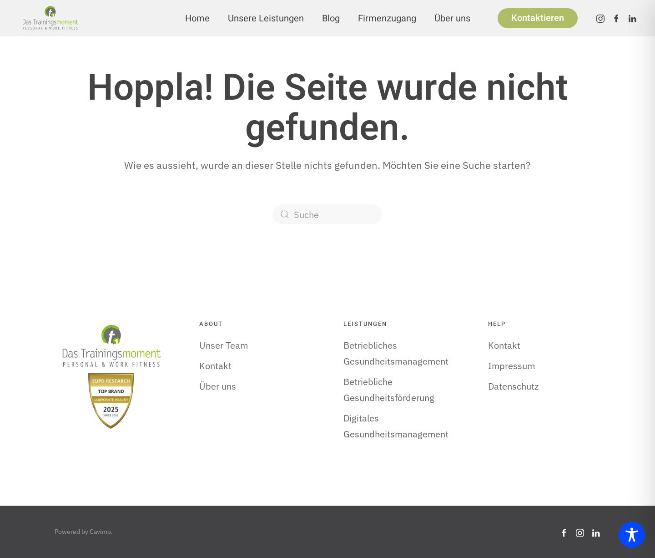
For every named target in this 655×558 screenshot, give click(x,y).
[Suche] (327, 214)
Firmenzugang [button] (387, 18)
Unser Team (223, 345)
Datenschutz (513, 386)
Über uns (452, 18)
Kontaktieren (537, 18)
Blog (331, 18)
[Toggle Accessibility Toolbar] (632, 535)
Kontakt (215, 366)
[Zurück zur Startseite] (50, 18)
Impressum (511, 366)
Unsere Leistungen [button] (266, 18)
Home (197, 18)
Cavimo (100, 532)
